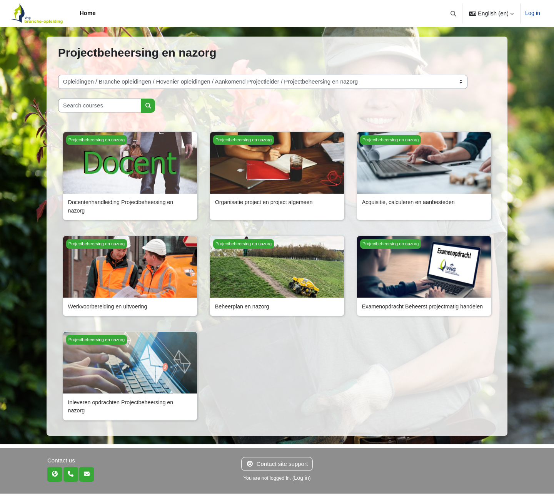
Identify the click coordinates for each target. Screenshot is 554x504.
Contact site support (277, 474)
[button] (453, 13)
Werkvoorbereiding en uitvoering (109, 307)
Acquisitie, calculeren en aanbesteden (410, 202)
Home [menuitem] (88, 13)
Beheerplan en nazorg (243, 307)
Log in (532, 13)
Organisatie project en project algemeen (266, 202)
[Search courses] (99, 106)
